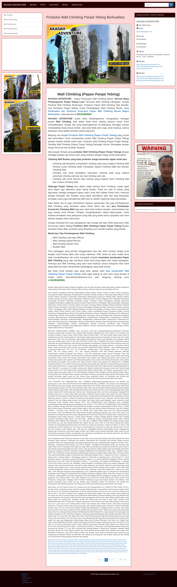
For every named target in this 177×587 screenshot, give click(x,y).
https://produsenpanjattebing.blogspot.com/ (150, 78)
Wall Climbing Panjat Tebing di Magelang (64, 551)
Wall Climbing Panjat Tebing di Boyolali (83, 546)
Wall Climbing (8, 15)
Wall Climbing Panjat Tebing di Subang (85, 539)
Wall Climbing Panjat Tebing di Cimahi (95, 541)
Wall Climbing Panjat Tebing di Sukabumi (107, 539)
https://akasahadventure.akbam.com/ (148, 64)
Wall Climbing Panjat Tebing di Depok (58, 543)
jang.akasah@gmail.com (144, 31)
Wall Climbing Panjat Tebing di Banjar (74, 541)
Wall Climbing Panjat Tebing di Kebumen (80, 550)
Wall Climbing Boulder (11, 33)
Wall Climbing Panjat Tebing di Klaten (102, 550)
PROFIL (43, 5)
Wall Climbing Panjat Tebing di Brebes (105, 546)
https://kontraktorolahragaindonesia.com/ (150, 66)
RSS (144, 574)
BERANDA (33, 5)
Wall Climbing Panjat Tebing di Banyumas (97, 545)
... (116, 560)
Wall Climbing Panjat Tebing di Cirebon (116, 541)
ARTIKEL (65, 5)
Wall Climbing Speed (10, 29)
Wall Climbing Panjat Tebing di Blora (62, 546)
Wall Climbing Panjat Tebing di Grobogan (90, 548)
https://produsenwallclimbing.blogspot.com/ (150, 80)
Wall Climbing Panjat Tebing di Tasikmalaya (103, 543)
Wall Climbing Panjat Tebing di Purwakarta (62, 539)
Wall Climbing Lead (10, 24)
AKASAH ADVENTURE (15, 5)
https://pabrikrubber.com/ (144, 68)
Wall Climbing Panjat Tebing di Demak (68, 548)
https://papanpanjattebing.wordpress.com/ (150, 76)
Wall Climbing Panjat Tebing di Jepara (112, 548)
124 (121, 560)
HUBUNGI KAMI (77, 5)
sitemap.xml (151, 574)
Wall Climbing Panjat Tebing (143, 209)
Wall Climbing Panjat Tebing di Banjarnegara (73, 545)
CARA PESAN (53, 5)
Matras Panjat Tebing (10, 19)
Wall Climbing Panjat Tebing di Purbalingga (74, 553)
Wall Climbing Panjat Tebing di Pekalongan (107, 551)
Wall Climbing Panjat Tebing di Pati (85, 551)
